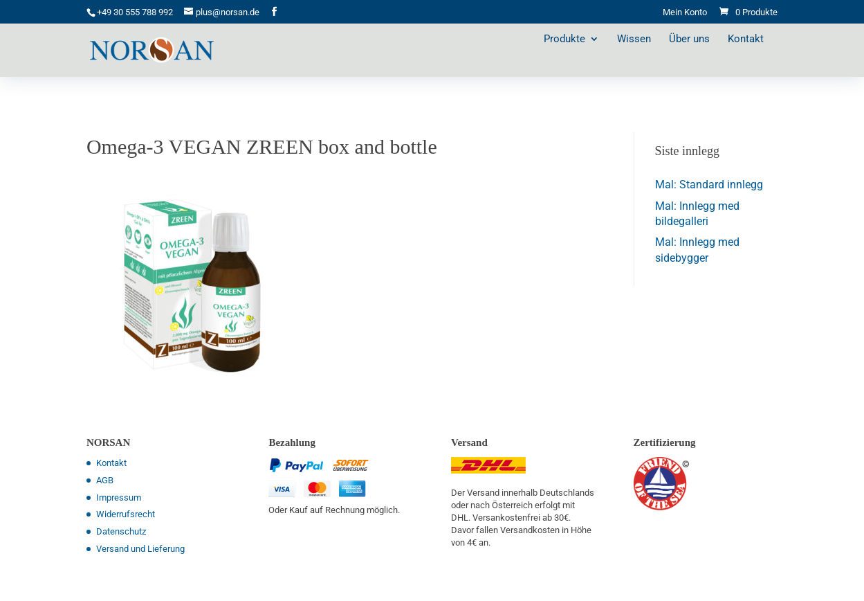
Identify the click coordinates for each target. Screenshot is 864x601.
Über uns (703, 58)
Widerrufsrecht (125, 514)
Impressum (118, 497)
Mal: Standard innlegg (709, 184)
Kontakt (760, 58)
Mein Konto (685, 12)
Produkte (578, 58)
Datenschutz (121, 531)
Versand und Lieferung (140, 549)
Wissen (648, 58)
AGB (104, 480)
